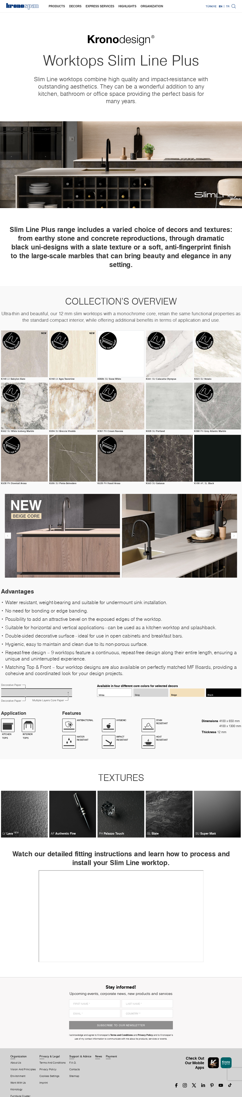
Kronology (16, 1089)
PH (110, 431)
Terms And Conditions (52, 1062)
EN (220, 6)
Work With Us (18, 1082)
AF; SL (204, 483)
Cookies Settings (49, 1076)
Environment (17, 1076)
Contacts (74, 1069)
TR (227, 6)
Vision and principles (23, 1069)
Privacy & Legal (49, 1056)
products (57, 6)
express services (100, 6)
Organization (18, 1056)
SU (109, 379)
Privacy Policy (47, 1069)
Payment (111, 1056)
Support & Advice (80, 1056)
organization (152, 6)
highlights (127, 6)
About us (15, 1062)
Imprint (43, 1082)
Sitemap (74, 1076)
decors (75, 6)
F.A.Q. (72, 1062)
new (43, 333)
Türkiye (211, 6)
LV (13, 379)
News (98, 1056)
